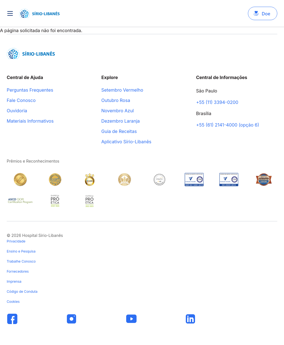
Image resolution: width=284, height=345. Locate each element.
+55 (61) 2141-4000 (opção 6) (227, 125)
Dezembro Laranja (120, 121)
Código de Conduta (22, 291)
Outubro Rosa (115, 100)
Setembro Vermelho (122, 90)
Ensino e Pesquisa (21, 251)
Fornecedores (18, 271)
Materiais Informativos (30, 121)
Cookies (13, 301)
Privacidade (16, 241)
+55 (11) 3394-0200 (217, 102)
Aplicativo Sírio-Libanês (126, 141)
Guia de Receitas (119, 131)
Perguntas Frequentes (30, 90)
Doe (266, 14)
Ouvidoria (17, 110)
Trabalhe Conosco (21, 261)
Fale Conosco (21, 100)
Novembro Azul (117, 110)
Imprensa (14, 281)
